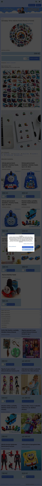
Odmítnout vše (28, 249)
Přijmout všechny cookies (28, 247)
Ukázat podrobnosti (12, 246)
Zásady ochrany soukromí (29, 243)
